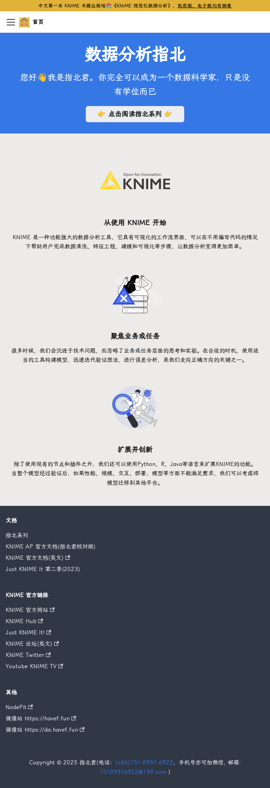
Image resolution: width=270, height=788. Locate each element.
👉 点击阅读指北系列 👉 (135, 114)
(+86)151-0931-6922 (144, 762)
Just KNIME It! (28, 632)
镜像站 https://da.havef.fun (45, 729)
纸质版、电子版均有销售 (205, 5)
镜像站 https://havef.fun (41, 718)
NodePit (19, 707)
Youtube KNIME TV (34, 666)
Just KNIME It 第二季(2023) (43, 569)
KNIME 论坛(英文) (32, 643)
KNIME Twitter (28, 655)
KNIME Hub (24, 621)
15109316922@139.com (132, 772)
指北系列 (17, 535)
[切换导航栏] (11, 22)
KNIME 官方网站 (30, 610)
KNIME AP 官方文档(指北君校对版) (51, 546)
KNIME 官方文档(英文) (38, 557)
